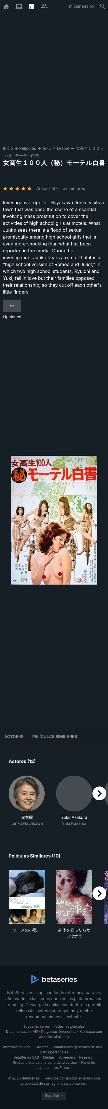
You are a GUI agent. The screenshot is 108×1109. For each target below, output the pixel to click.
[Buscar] (102, 6)
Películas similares (54, 736)
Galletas (42, 1047)
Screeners (67, 1057)
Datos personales (54, 1052)
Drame (63, 148)
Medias (49, 1057)
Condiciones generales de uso (77, 1047)
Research (86, 1057)
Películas (27, 148)
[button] (27, 801)
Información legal (17, 1047)
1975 (46, 148)
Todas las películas (69, 1026)
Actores (14, 736)
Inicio (8, 148)
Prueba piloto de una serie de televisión (45, 1062)
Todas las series (36, 1026)
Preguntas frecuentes (58, 1031)
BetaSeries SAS (26, 1057)
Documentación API (22, 1031)
